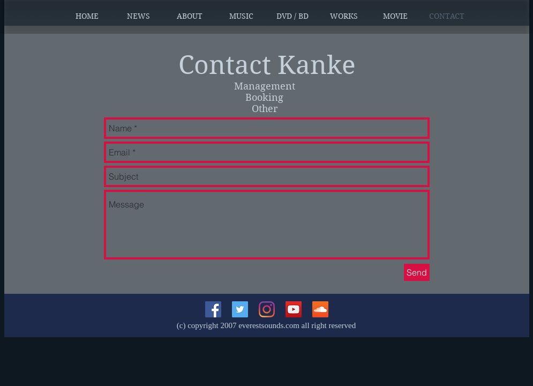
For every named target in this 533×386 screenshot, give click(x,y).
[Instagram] (267, 309)
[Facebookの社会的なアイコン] (213, 309)
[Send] (417, 272)
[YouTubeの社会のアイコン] (294, 309)
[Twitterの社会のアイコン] (240, 309)
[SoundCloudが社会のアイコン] (320, 309)
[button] (138, 16)
